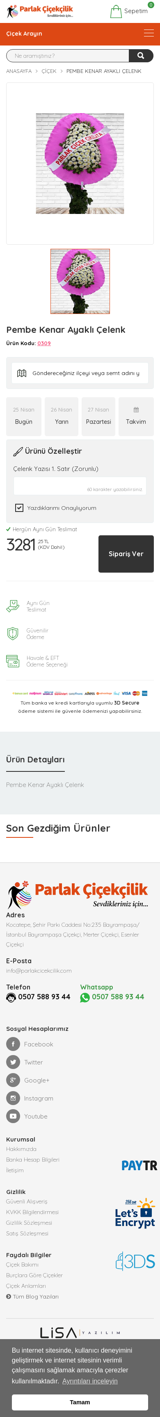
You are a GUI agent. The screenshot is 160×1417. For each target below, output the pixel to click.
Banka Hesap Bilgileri (32, 1159)
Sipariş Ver (126, 554)
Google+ (28, 1080)
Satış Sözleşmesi (27, 1233)
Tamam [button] (80, 1402)
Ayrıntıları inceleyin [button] (90, 1381)
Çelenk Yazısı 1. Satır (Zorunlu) (55, 469)
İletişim (15, 1170)
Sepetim (129, 11)
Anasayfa (19, 71)
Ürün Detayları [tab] (35, 759)
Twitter (24, 1062)
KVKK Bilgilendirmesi (32, 1212)
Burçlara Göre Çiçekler (34, 1275)
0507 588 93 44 (44, 996)
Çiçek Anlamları (26, 1286)
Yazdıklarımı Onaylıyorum (61, 508)
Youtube (27, 1116)
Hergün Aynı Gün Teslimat (41, 529)
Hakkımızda (21, 1149)
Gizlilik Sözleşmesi (29, 1222)
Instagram (29, 1098)
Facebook (29, 1044)
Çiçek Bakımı (22, 1264)
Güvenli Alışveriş (27, 1201)
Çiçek (49, 71)
